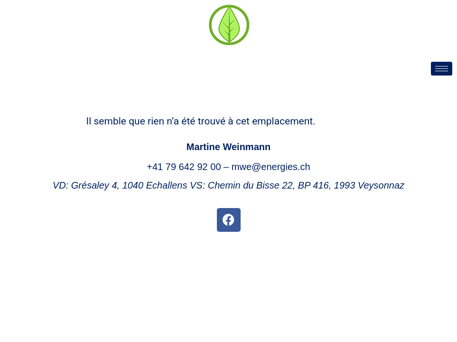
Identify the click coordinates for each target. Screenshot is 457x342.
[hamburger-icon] (441, 69)
